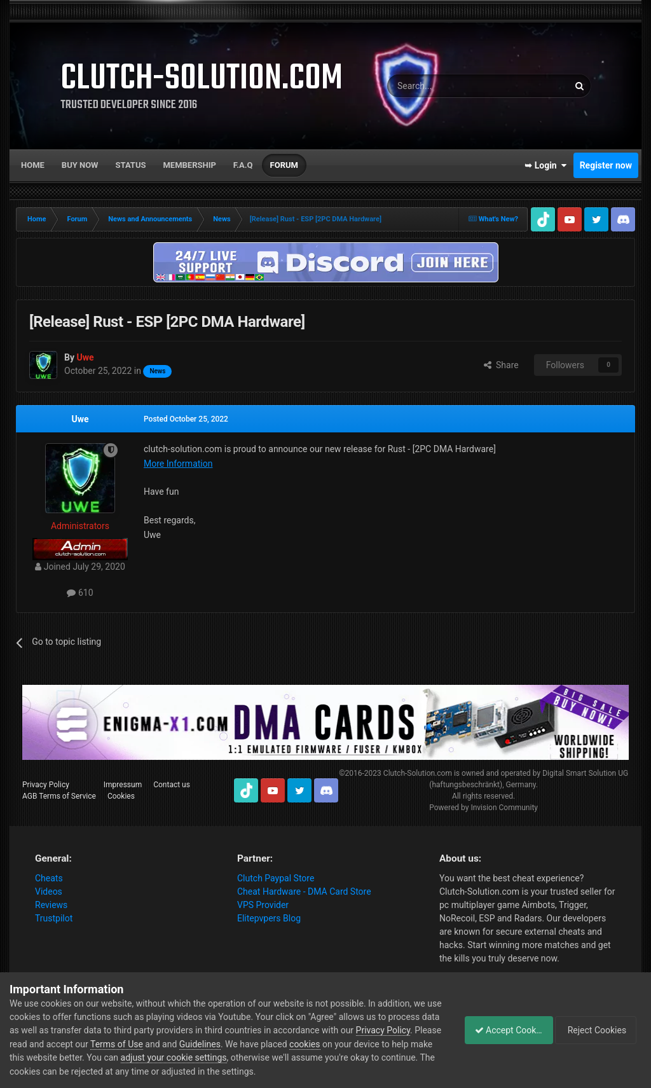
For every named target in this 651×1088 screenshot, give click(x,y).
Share (501, 365)
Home (33, 165)
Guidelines (287, 1044)
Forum (284, 165)
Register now (606, 165)
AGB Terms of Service (59, 796)
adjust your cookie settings (274, 1057)
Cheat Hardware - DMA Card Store (304, 891)
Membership (189, 165)
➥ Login (545, 165)
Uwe (79, 419)
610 (80, 593)
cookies (392, 1044)
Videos (48, 891)
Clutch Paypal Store (275, 878)
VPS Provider (263, 905)
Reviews (51, 905)
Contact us (171, 784)
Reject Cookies (597, 1030)
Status (131, 165)
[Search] (447, 85)
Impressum (123, 784)
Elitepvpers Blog (269, 918)
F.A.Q (243, 165)
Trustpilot (53, 918)
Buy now (80, 165)
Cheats (49, 878)
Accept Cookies (501, 1030)
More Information (178, 463)
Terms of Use (204, 1044)
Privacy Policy (45, 784)
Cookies (121, 796)
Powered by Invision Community (483, 807)
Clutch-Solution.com (417, 773)
